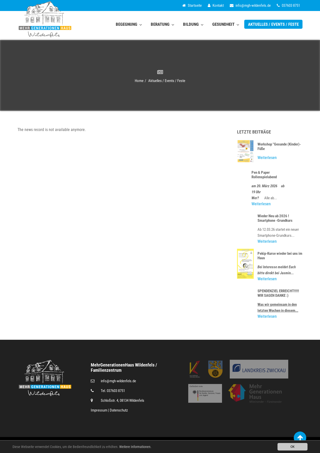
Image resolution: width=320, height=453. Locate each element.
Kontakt (216, 5)
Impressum (99, 410)
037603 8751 (288, 5)
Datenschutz (119, 410)
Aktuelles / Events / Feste (273, 24)
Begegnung (129, 24)
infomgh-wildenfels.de (250, 5)
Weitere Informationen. (135, 447)
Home (139, 80)
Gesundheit (225, 24)
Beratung (162, 24)
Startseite (192, 5)
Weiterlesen (267, 157)
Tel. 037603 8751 (113, 390)
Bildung (193, 24)
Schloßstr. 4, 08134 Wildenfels (122, 400)
